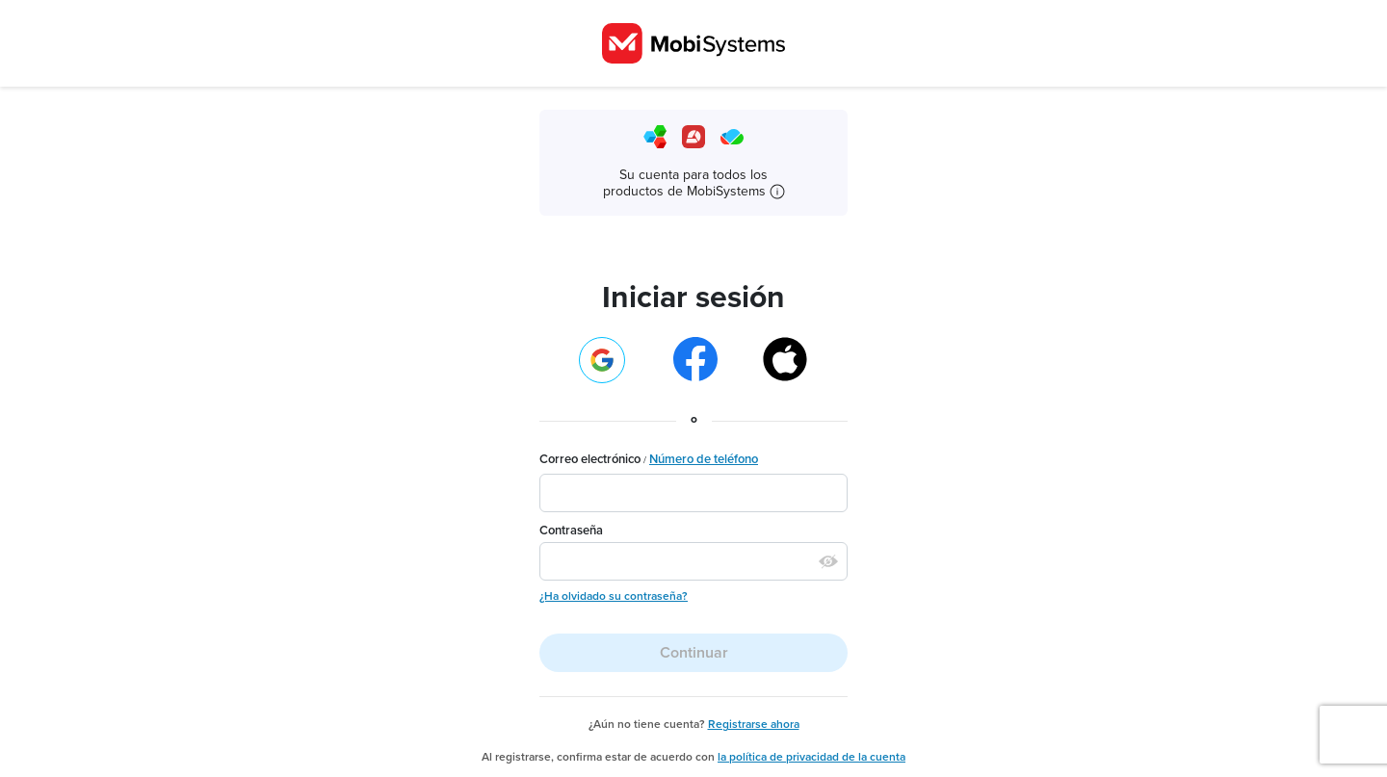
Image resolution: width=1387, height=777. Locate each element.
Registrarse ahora (753, 724)
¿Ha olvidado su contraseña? (613, 596)
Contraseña (571, 530)
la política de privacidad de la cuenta (811, 757)
